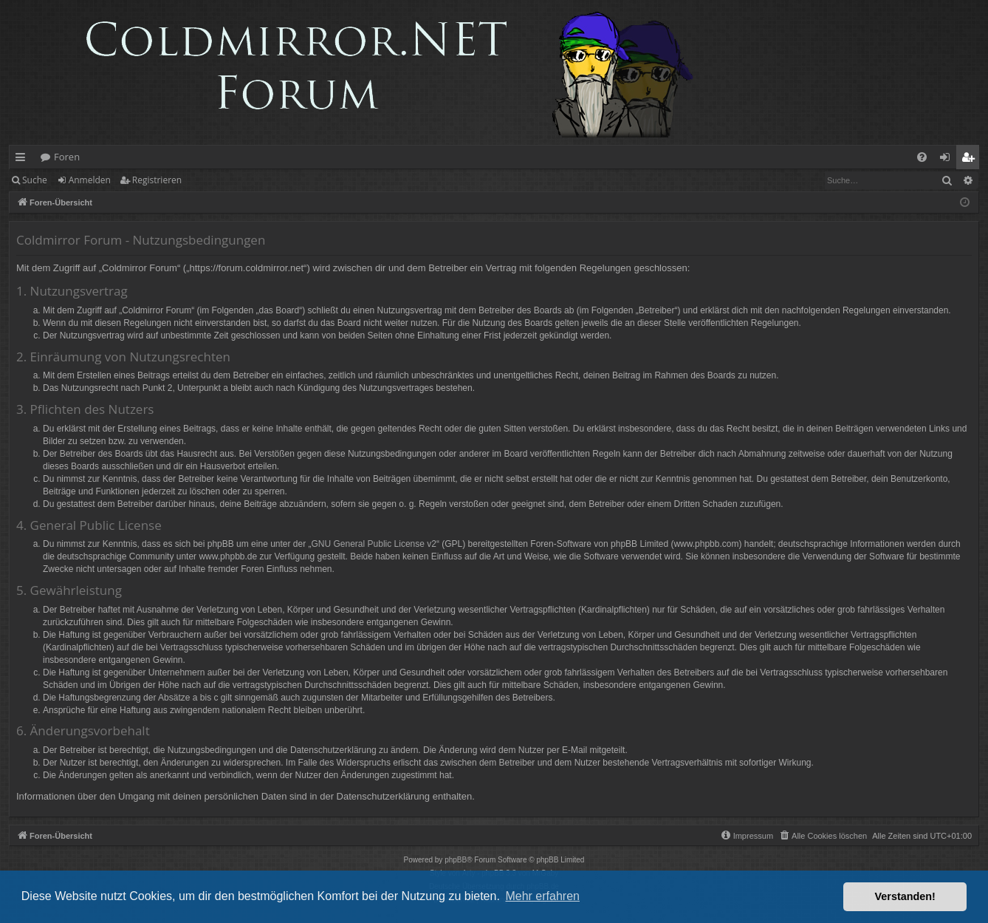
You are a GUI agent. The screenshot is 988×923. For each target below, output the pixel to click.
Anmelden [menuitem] (948, 159)
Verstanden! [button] (905, 896)
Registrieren (157, 180)
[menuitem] (921, 157)
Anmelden (90, 180)
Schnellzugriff (23, 159)
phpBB (456, 860)
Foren (67, 156)
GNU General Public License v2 (374, 544)
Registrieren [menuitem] (971, 159)
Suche (34, 180)
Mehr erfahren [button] (542, 896)
